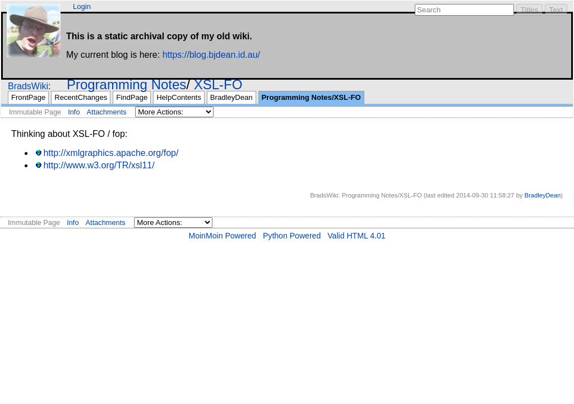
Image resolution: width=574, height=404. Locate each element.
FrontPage (28, 97)
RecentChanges (80, 97)
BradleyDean (231, 97)
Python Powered (292, 235)
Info (74, 112)
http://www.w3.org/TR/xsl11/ (98, 165)
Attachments (107, 112)
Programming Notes (126, 84)
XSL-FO (218, 84)
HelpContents (178, 97)
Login (82, 6)
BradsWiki (28, 86)
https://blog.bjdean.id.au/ (211, 54)
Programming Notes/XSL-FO (311, 97)
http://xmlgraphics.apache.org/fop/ (110, 153)
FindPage (131, 97)
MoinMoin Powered (222, 235)
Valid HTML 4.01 (356, 235)
